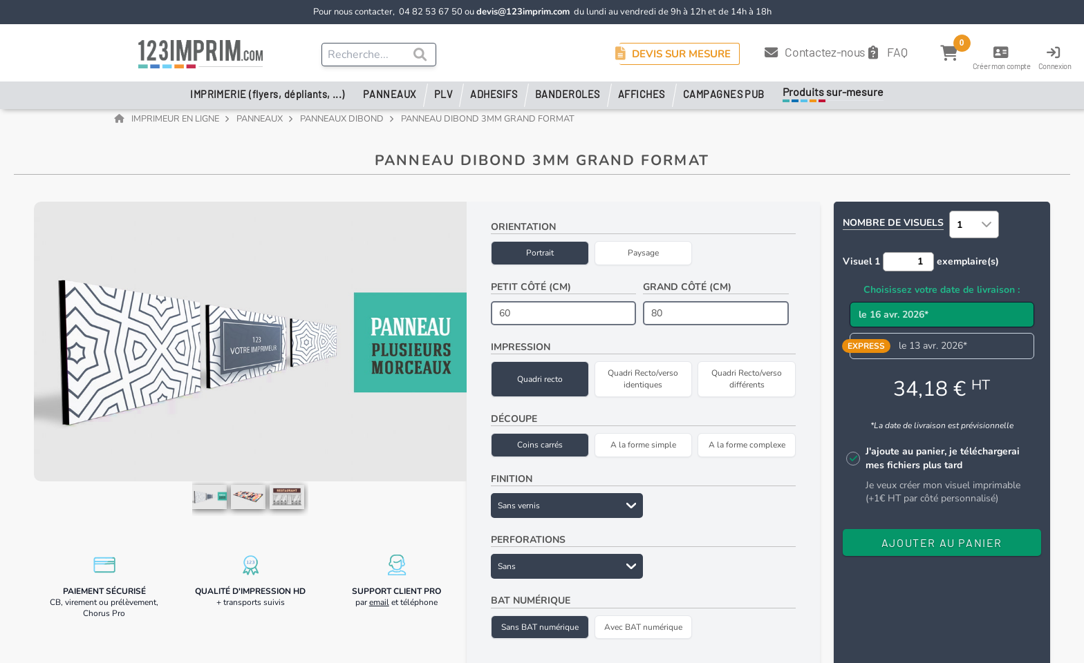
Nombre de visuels (893, 231)
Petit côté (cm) (531, 294)
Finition (511, 486)
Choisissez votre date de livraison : (941, 297)
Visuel (861, 269)
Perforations (528, 548)
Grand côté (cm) (687, 294)
